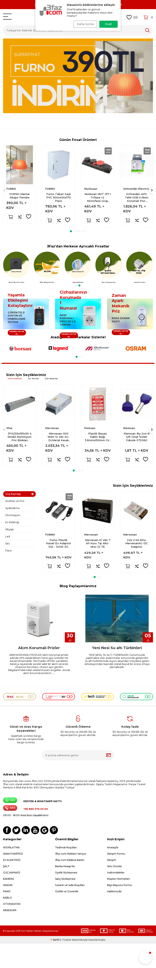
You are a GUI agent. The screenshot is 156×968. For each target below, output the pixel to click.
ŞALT (6, 866)
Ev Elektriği (12, 522)
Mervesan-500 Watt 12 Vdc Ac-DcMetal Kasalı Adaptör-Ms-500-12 (59, 437)
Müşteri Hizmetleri (118, 878)
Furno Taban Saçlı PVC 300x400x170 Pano (58, 197)
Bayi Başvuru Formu (119, 885)
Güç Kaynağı (13, 493)
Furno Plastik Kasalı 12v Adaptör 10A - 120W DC (58, 543)
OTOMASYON (11, 903)
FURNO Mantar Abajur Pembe (19, 195)
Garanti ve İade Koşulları (70, 885)
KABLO (7, 897)
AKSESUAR (9, 910)
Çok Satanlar (51, 378)
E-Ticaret (65, 939)
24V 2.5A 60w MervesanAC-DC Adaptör (136, 543)
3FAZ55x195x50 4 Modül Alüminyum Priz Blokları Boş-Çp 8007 (19, 437)
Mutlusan (90, 188)
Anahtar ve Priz (14, 501)
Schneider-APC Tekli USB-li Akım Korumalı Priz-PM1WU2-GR (136, 197)
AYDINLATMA (11, 847)
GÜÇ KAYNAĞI (11, 872)
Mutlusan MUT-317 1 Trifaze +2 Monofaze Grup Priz (97, 197)
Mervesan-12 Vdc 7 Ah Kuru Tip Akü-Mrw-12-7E (97, 543)
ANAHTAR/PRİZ (13, 853)
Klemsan (129, 428)
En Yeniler (33, 378)
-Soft (55, 939)
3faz (9, 428)
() (132, 17)
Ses (7, 543)
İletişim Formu (116, 853)
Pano (8, 550)
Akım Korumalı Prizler (39, 648)
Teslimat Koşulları (66, 847)
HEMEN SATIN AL (16, 332)
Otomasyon (12, 515)
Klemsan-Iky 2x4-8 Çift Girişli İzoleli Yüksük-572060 (137, 437)
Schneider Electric (136, 188)
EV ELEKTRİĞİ (12, 860)
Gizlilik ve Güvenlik (66, 891)
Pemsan (89, 428)
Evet (108, 24)
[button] (71, 231)
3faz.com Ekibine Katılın (69, 860)
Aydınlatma (12, 508)
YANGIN (7, 885)
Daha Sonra (84, 24)
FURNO (11, 188)
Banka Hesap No (65, 866)
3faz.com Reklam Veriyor (70, 853)
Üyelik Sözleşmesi (66, 872)
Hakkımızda (114, 891)
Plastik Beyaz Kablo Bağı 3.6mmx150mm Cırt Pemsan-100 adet (97, 437)
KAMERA (8, 878)
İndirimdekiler (15, 378)
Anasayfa (112, 847)
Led (7, 536)
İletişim (111, 860)
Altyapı (9, 529)
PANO (7, 891)
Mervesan (52, 428)
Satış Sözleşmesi (65, 878)
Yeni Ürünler (114, 866)
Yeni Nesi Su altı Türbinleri (117, 648)
